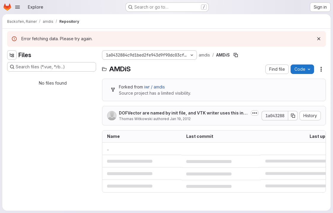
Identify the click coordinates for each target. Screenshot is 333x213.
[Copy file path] (235, 55)
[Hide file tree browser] (12, 55)
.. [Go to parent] (108, 148)
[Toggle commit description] (255, 113)
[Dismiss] (318, 38)
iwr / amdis (154, 86)
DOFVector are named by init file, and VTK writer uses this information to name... (183, 113)
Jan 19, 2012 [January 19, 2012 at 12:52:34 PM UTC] (180, 119)
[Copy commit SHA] (293, 115)
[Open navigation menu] (17, 7)
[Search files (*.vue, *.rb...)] (51, 67)
